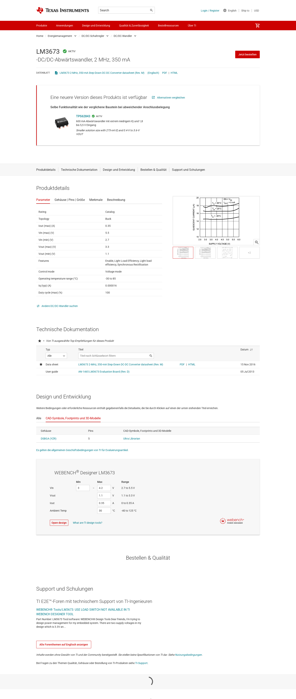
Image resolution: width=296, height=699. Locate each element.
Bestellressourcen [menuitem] (168, 25)
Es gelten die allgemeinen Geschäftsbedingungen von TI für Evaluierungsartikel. (82, 450)
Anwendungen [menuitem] (64, 25)
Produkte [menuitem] (41, 25)
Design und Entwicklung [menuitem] (96, 25)
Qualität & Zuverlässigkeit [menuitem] (134, 25)
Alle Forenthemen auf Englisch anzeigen (63, 644)
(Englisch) (153, 72)
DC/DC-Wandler (123, 35)
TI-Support (141, 663)
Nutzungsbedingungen (188, 654)
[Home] (62, 10)
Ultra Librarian (131, 438)
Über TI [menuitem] (192, 25)
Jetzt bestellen (247, 54)
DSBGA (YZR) (48, 438)
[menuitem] (257, 25)
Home (39, 35)
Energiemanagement (60, 35)
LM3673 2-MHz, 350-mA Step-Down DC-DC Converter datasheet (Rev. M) (102, 72)
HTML (174, 72)
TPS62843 (83, 116)
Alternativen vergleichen (171, 97)
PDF (164, 72)
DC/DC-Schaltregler (93, 35)
